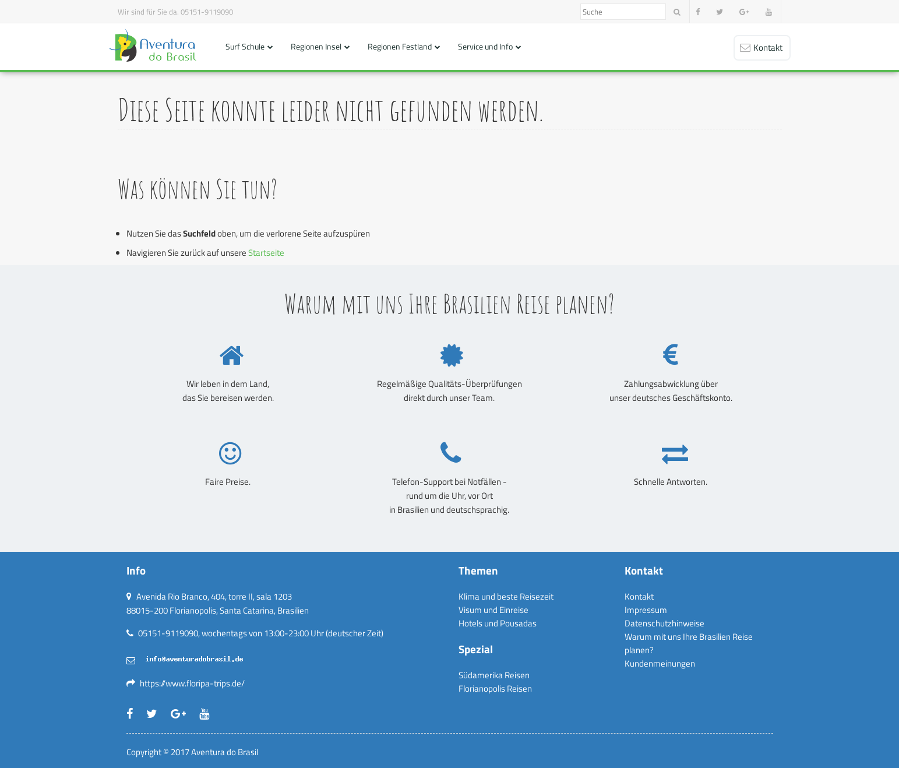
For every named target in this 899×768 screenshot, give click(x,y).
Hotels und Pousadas (498, 623)
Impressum (646, 609)
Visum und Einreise (493, 609)
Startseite (266, 252)
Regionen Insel (316, 46)
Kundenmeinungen (660, 663)
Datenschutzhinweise (664, 623)
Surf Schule (245, 46)
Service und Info (485, 46)
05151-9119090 (207, 11)
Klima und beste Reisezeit (506, 596)
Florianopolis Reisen (495, 688)
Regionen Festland (400, 46)
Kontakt (639, 596)
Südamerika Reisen (494, 675)
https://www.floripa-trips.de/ (192, 683)
